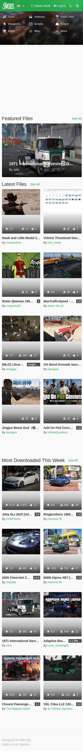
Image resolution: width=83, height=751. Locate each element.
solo (8, 645)
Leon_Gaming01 (58, 645)
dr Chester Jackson (60, 708)
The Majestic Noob (18, 708)
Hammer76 (55, 519)
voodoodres (13, 242)
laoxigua (53, 369)
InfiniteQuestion (58, 432)
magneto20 (13, 305)
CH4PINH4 (13, 519)
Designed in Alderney (16, 740)
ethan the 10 (56, 305)
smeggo (11, 369)
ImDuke (11, 582)
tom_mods (54, 242)
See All (76, 118)
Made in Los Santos (15, 744)
